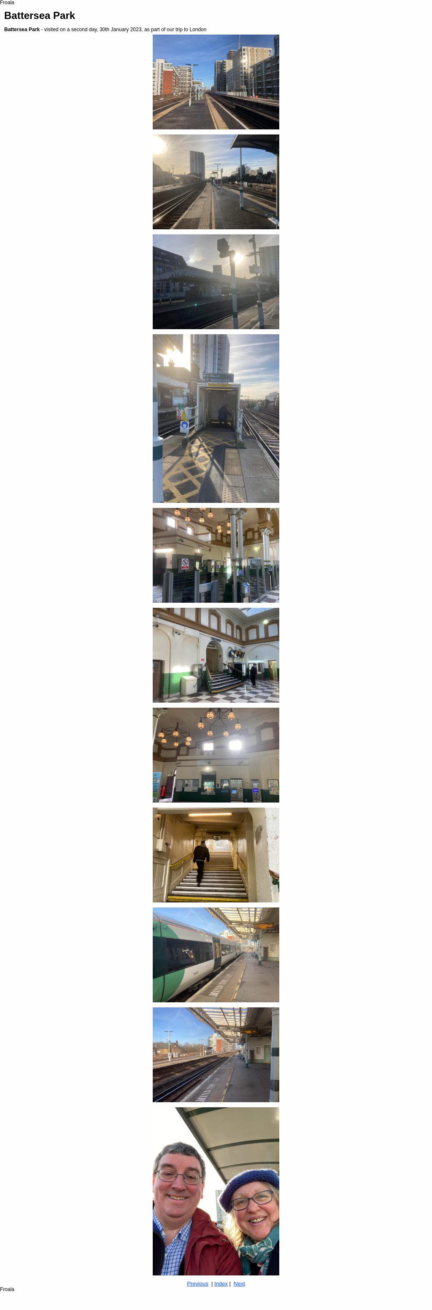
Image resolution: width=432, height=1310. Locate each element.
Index (221, 1283)
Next (239, 1283)
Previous (197, 1283)
